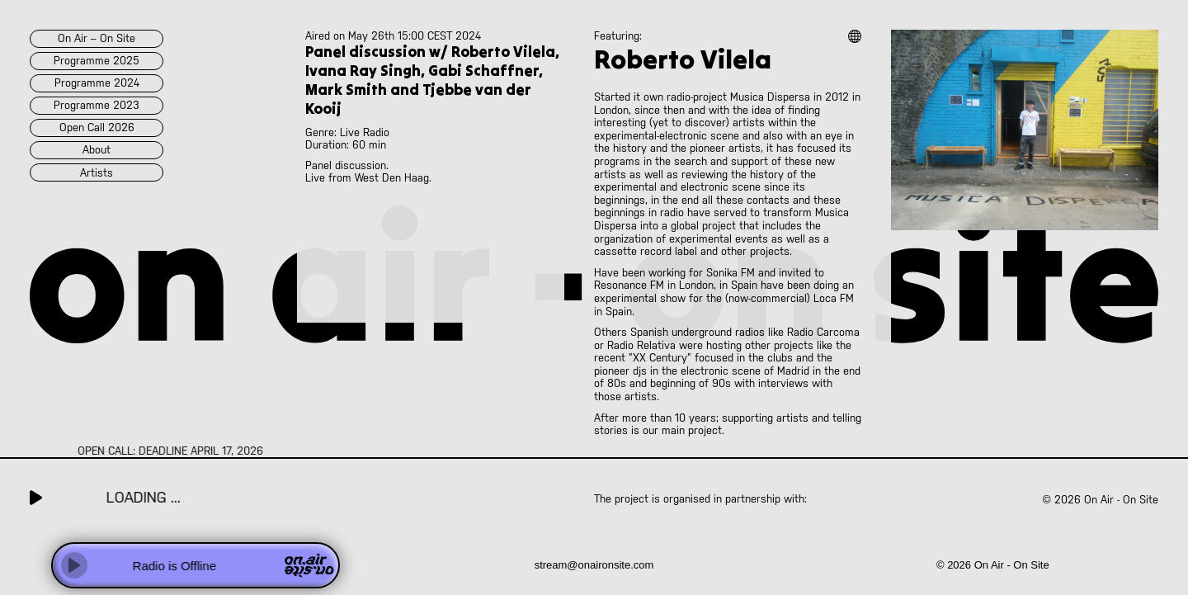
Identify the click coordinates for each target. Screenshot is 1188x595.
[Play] (74, 565)
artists (96, 173)
